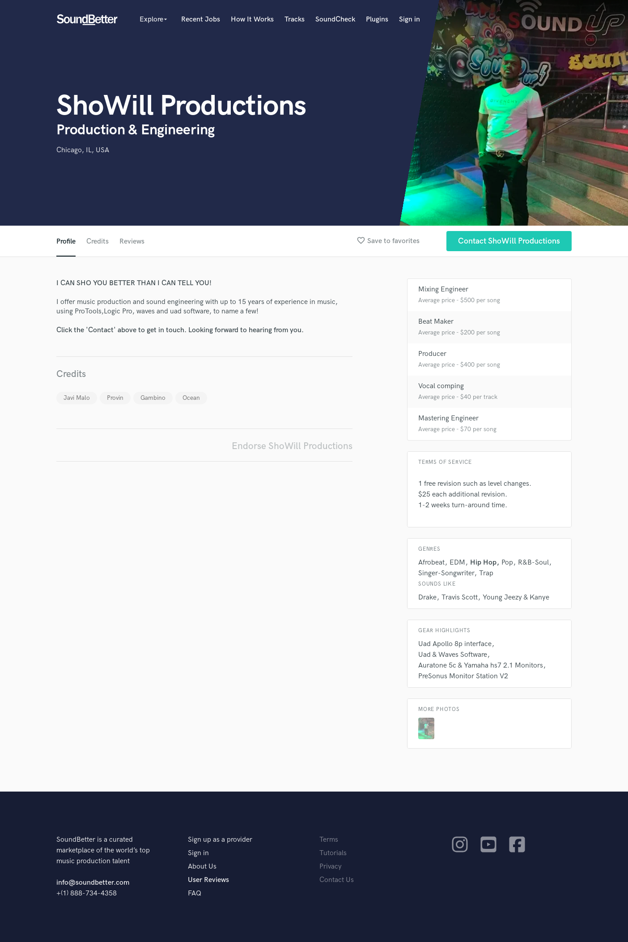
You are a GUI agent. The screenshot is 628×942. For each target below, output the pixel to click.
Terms (328, 839)
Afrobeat (431, 562)
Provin (115, 398)
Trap (486, 573)
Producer (432, 354)
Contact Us (336, 880)
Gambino (152, 398)
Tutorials (333, 853)
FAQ (194, 893)
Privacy (330, 866)
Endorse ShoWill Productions (292, 446)
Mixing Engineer (443, 289)
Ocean (191, 398)
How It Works (252, 19)
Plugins (377, 19)
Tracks (294, 19)
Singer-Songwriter (446, 573)
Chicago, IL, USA (82, 150)
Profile (66, 241)
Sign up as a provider (220, 839)
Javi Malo (77, 398)
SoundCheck (335, 19)
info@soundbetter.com (92, 882)
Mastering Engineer (448, 418)
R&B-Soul (533, 562)
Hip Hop (483, 562)
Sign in (409, 19)
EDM (457, 562)
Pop (507, 562)
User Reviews (208, 880)
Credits (97, 241)
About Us (202, 866)
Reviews (131, 241)
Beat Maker (436, 321)
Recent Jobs (200, 19)
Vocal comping (441, 386)
